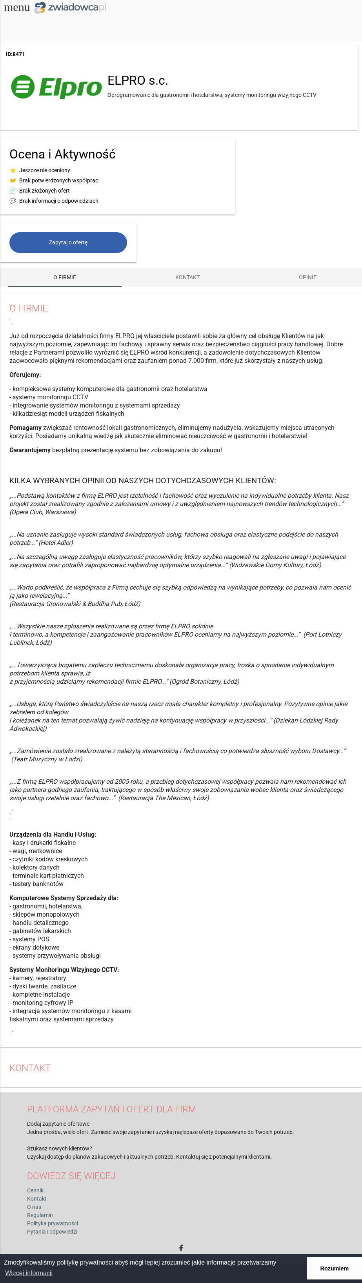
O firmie (64, 277)
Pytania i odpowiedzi (52, 1231)
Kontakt (187, 277)
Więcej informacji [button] (29, 1273)
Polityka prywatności (52, 1223)
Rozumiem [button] (334, 1268)
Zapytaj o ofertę (68, 242)
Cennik (35, 1190)
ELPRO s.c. (137, 80)
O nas (34, 1207)
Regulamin (40, 1215)
